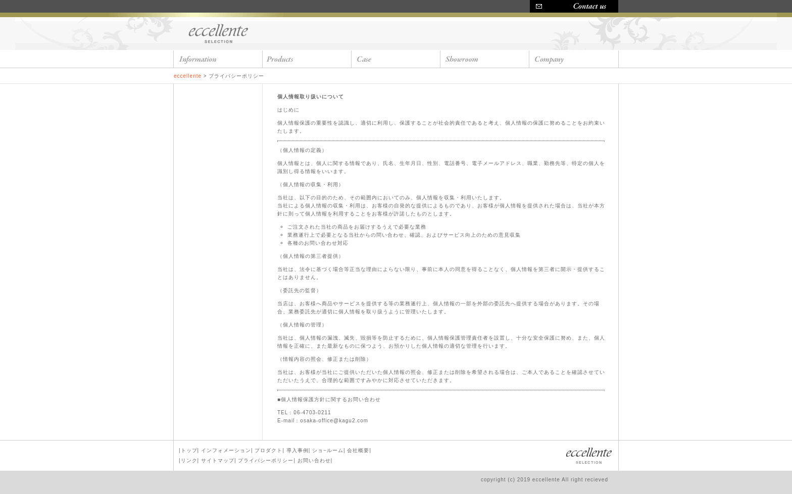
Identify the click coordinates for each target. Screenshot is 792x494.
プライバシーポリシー (265, 460)
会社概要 (358, 450)
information (218, 59)
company (573, 59)
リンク (189, 460)
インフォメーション (226, 450)
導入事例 (297, 450)
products (307, 59)
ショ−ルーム (327, 450)
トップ (189, 450)
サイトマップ (217, 460)
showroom (484, 59)
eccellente (219, 33)
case (396, 59)
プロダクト (268, 450)
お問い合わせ (314, 460)
